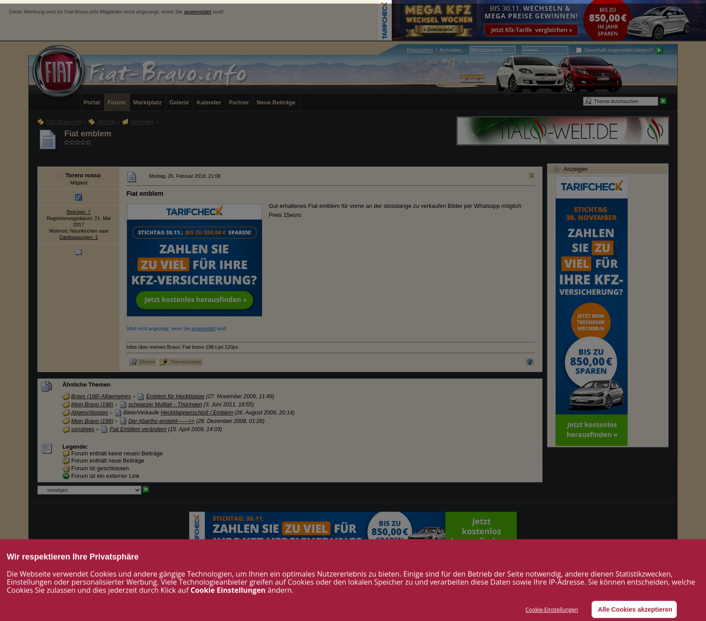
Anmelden (450, 50)
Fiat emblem (87, 133)
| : (435, 50)
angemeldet (197, 11)
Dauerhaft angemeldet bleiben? (614, 50)
